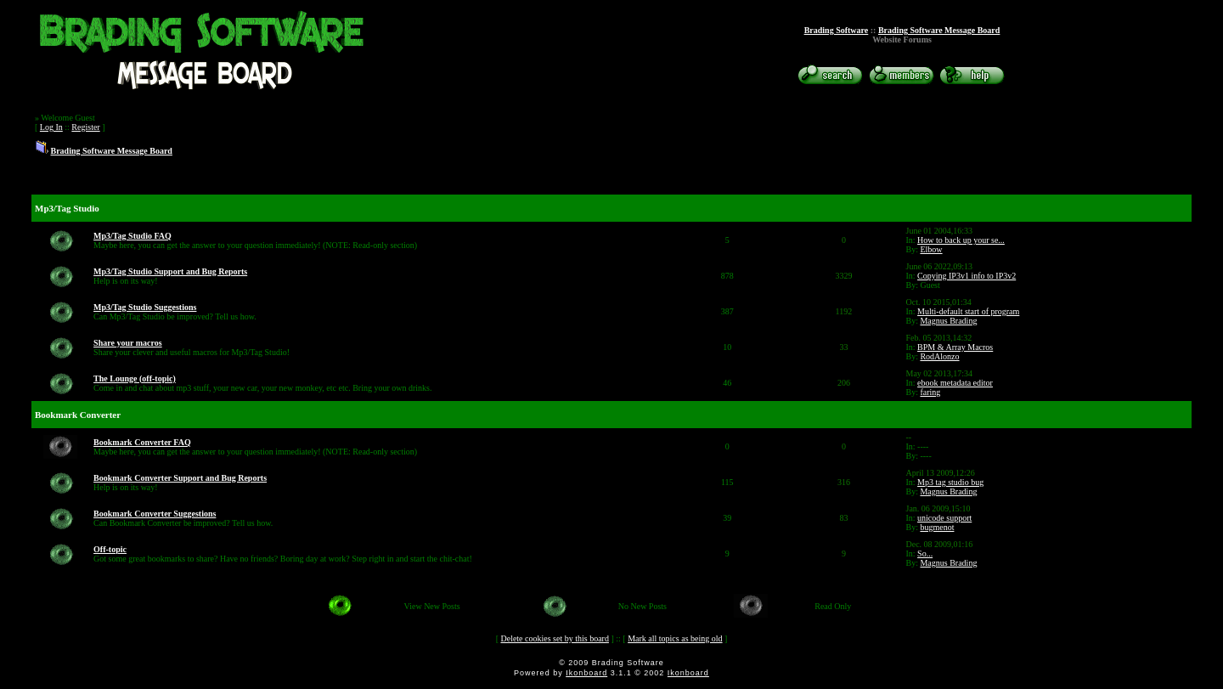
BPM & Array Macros (955, 347)
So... (925, 553)
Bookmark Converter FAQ (142, 442)
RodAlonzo (939, 356)
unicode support (944, 517)
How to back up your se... (961, 240)
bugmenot (937, 527)
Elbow (931, 249)
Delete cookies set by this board (554, 638)
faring (930, 392)
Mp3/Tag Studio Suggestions (144, 307)
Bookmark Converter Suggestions (154, 513)
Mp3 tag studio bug (950, 482)
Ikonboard (586, 673)
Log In (51, 127)
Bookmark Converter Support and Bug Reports (180, 478)
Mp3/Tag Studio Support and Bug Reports (170, 271)
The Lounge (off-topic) (134, 378)
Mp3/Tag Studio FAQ (132, 235)
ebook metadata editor (955, 382)
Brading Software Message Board (939, 30)
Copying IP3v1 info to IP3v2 (966, 275)
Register (85, 127)
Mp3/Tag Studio (67, 208)
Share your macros (127, 342)
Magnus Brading (948, 320)
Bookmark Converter (78, 414)
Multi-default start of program (968, 311)
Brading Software (836, 30)
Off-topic (110, 549)
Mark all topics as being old (675, 638)
